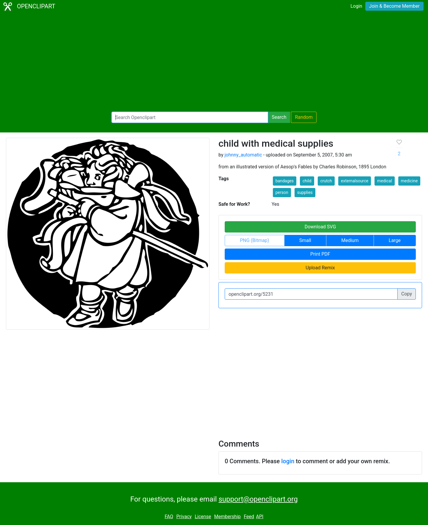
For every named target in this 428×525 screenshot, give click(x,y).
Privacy (184, 516)
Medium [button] (349, 240)
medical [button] (384, 180)
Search (279, 117)
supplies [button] (305, 192)
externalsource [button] (354, 180)
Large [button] (395, 240)
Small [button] (305, 240)
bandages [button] (285, 180)
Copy (406, 294)
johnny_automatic (243, 155)
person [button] (282, 192)
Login (356, 6)
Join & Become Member (394, 6)
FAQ (169, 516)
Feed (249, 516)
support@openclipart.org (258, 499)
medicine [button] (409, 180)
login (287, 461)
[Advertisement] (214, 62)
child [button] (307, 180)
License (203, 516)
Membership (227, 516)
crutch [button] (326, 180)
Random (304, 117)
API (259, 516)
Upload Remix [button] (320, 268)
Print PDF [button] (320, 254)
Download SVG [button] (320, 227)
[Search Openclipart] (189, 117)
